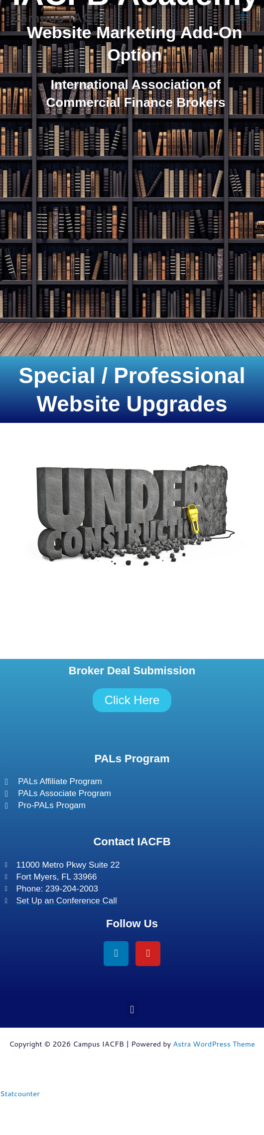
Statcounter (20, 1093)
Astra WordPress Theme (214, 1044)
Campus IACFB (60, 17)
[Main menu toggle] (243, 17)
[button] (131, 1009)
